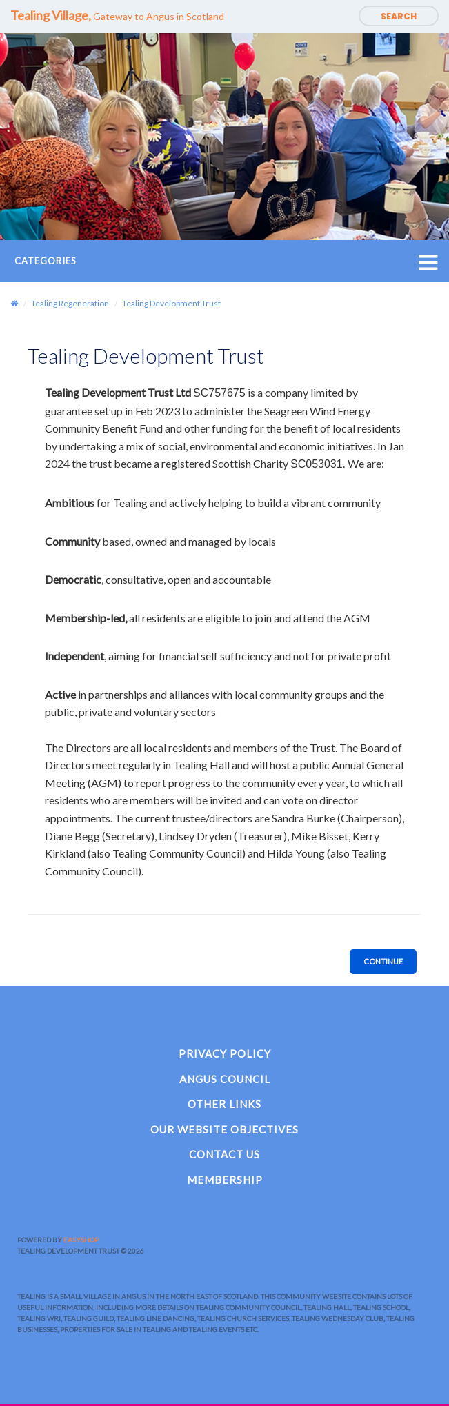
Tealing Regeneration (70, 303)
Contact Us (224, 1154)
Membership (225, 1180)
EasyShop (81, 1240)
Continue (383, 961)
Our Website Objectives (224, 1129)
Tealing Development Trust (171, 303)
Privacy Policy (225, 1053)
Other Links (224, 1104)
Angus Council (224, 1079)
